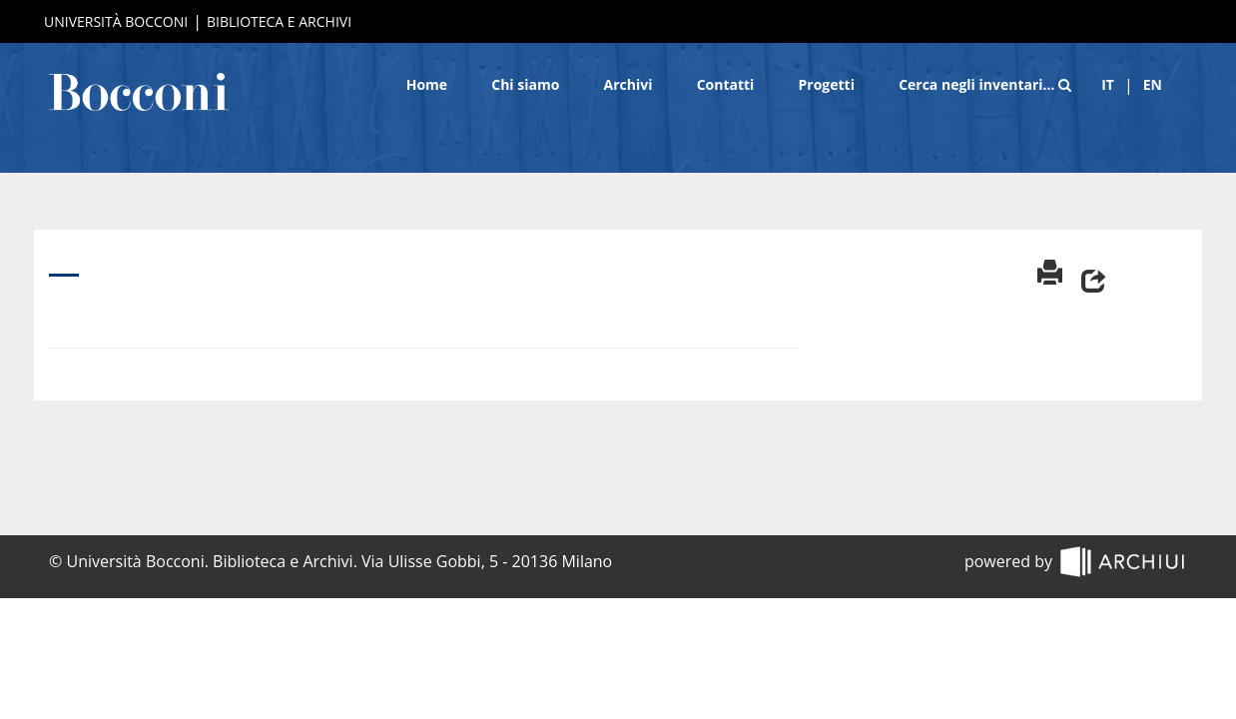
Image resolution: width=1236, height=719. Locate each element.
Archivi (628, 84)
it (1107, 84)
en (1152, 84)
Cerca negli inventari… (985, 84)
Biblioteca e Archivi (279, 21)
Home (426, 84)
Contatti (726, 84)
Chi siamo (525, 84)
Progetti (827, 84)
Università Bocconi (116, 21)
